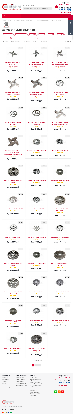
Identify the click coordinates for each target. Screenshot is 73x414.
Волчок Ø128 (60, 34)
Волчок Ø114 (24, 38)
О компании (6, 375)
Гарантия (4, 385)
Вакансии (4, 383)
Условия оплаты (20, 381)
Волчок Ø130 (51, 34)
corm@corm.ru (66, 3)
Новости (4, 381)
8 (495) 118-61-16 (65, 7)
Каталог (8, 16)
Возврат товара (6, 387)
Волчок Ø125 (6, 38)
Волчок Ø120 (15, 38)
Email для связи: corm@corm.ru (34, 389)
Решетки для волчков (21, 34)
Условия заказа (20, 377)
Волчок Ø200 (32, 34)
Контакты (33, 375)
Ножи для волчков (8, 34)
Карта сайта (19, 388)
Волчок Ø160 (41, 34)
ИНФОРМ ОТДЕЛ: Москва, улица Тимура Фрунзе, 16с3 (35, 394)
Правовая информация (8, 388)
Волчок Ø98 (34, 38)
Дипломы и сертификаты (5, 378)
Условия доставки (20, 379)
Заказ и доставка (21, 375)
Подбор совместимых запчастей (22, 386)
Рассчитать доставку (21, 383)
